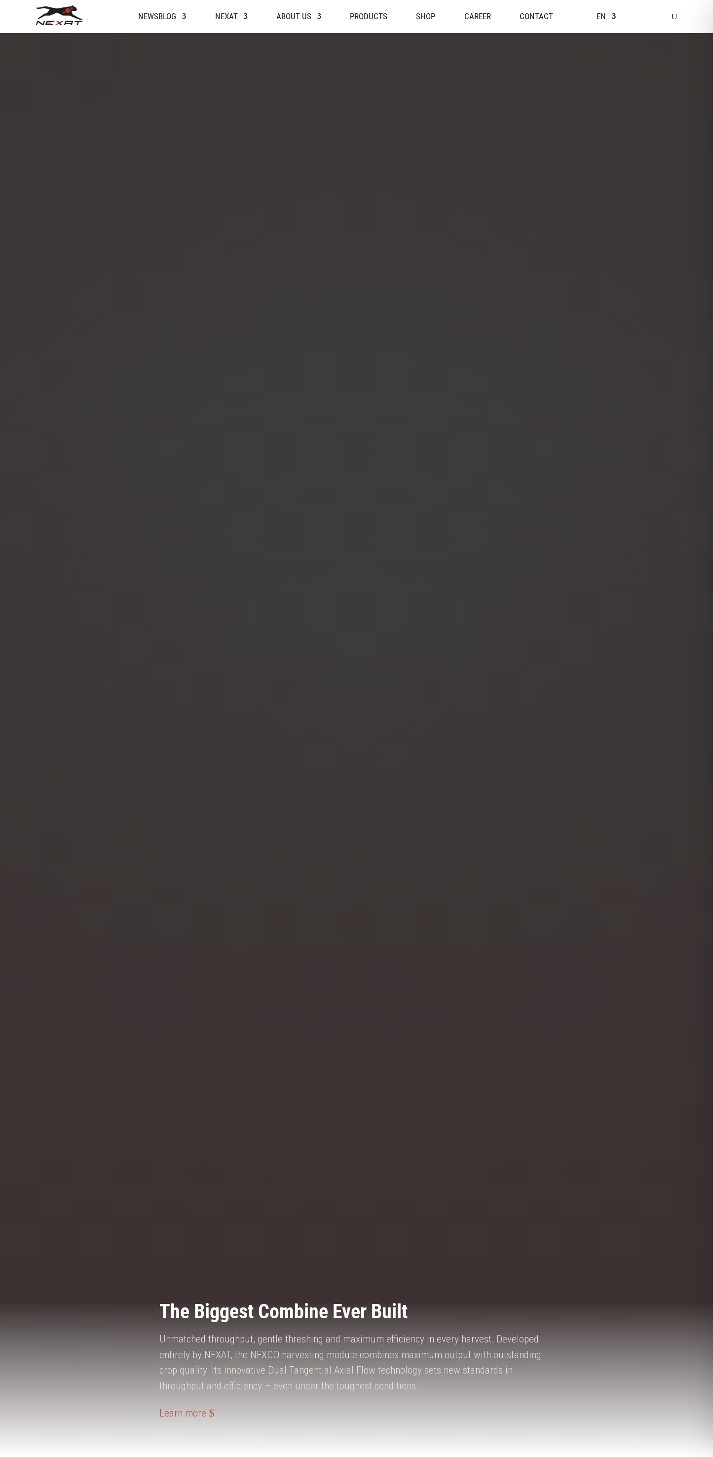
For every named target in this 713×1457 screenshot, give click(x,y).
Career (477, 16)
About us (293, 16)
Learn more (182, 1413)
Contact (536, 16)
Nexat (226, 16)
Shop (425, 16)
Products (368, 16)
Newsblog (157, 16)
